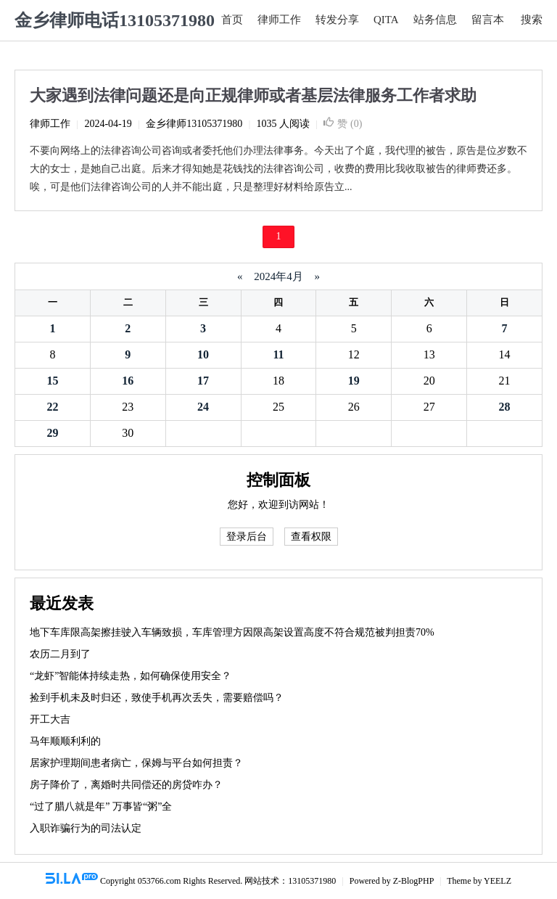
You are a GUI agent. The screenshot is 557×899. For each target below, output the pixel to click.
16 (127, 380)
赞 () (342, 123)
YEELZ (497, 881)
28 (505, 407)
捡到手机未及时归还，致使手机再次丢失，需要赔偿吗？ (157, 697)
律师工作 (279, 19)
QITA (386, 19)
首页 (232, 19)
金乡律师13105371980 (194, 123)
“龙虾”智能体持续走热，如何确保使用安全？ (130, 675)
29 (52, 433)
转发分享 (337, 19)
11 (278, 354)
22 (52, 407)
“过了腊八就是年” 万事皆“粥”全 (101, 806)
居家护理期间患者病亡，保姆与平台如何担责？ (136, 763)
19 (354, 380)
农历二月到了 (60, 654)
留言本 (487, 19)
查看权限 (311, 536)
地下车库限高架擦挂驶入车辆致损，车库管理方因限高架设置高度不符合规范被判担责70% (232, 632)
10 (203, 354)
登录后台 (246, 536)
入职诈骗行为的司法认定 (85, 828)
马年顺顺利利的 (65, 741)
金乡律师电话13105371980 (115, 20)
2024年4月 (279, 276)
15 (52, 380)
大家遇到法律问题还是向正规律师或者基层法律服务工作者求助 (253, 95)
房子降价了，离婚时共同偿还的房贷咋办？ (126, 784)
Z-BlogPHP (413, 881)
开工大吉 (50, 719)
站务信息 (435, 19)
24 (203, 407)
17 (203, 380)
